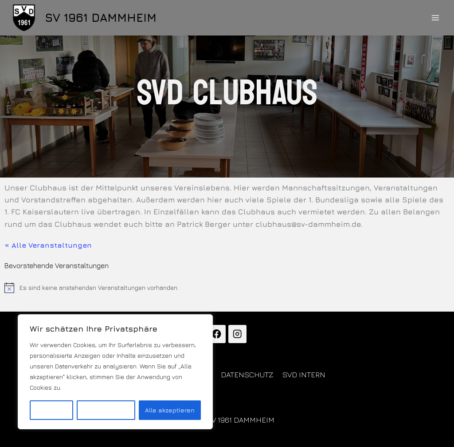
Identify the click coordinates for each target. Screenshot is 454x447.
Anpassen (51, 410)
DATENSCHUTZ (247, 374)
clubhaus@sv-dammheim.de (308, 224)
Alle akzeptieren (170, 410)
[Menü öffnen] (435, 17)
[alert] (227, 287)
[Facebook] (216, 334)
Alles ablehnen (105, 410)
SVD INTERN (303, 374)
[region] (115, 372)
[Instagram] (237, 334)
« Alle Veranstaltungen (48, 245)
